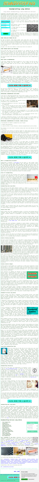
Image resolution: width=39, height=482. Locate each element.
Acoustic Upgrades (31, 459)
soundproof (13, 330)
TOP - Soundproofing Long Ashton (7, 466)
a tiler (24, 443)
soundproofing (27, 63)
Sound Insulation (24, 460)
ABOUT (29, 6)
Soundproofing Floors (16, 474)
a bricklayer (28, 442)
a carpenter (21, 441)
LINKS (27, 6)
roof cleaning (10, 440)
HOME (24, 6)
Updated (11, 474)
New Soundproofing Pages (6, 474)
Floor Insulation (22, 459)
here (8, 417)
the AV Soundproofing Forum (11, 368)
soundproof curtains (7, 318)
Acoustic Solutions (4, 463)
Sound (12, 24)
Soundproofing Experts (26, 461)
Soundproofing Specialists (32, 462)
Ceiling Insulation (34, 460)
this (21, 369)
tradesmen (31, 445)
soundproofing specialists (28, 166)
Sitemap (1, 474)
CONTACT (32, 6)
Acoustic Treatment (12, 463)
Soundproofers (6, 459)
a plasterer (15, 444)
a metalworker (27, 444)
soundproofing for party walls (14, 354)
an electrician (7, 441)
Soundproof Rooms (14, 459)
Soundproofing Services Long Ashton (11, 420)
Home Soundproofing (21, 463)
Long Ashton (16, 162)
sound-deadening (35, 219)
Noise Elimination (22, 462)
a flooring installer (11, 443)
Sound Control (10, 461)
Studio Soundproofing (15, 460)
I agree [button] (23, 479)
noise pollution (8, 414)
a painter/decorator (15, 442)
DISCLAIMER (36, 6)
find (4, 406)
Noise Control (35, 461)
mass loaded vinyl (13, 220)
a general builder (24, 440)
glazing (16, 245)
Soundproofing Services (5, 462)
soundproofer (16, 349)
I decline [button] (26, 479)
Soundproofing (34, 56)
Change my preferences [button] (31, 479)
